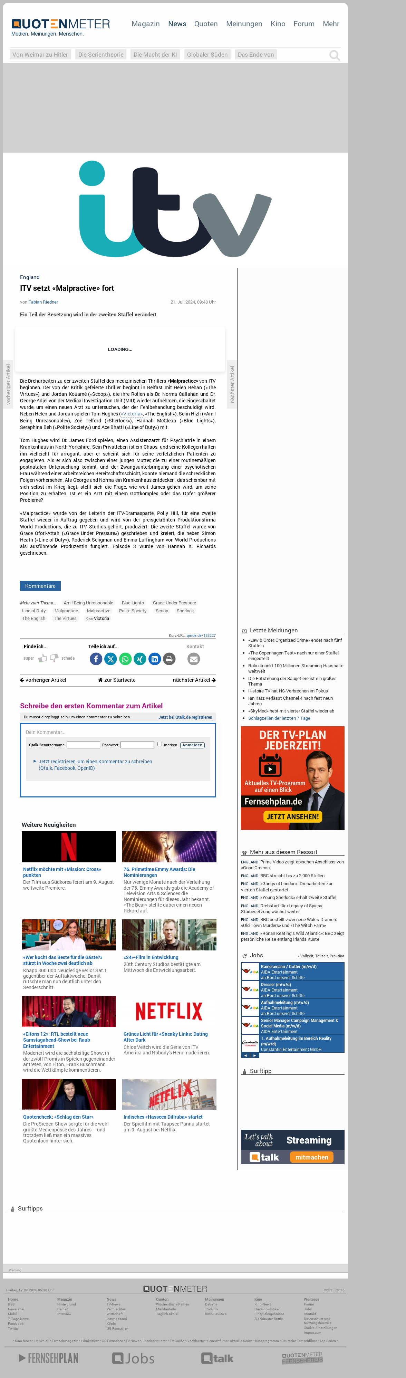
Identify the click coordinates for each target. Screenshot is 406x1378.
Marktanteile (166, 1309)
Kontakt (310, 1314)
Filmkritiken (90, 1341)
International (117, 1319)
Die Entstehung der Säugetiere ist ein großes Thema (292, 681)
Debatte (211, 1304)
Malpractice (66, 610)
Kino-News (262, 1304)
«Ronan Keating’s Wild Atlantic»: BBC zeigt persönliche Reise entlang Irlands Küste (292, 936)
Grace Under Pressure (174, 602)
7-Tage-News (18, 1319)
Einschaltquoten (154, 1341)
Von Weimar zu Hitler (40, 54)
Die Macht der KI (155, 54)
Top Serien (327, 1341)
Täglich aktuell (168, 1314)
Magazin (146, 23)
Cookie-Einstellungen (320, 1328)
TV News (132, 1341)
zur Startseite (117, 680)
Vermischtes (116, 1309)
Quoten (206, 23)
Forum (304, 23)
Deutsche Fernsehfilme (299, 1341)
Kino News (23, 1341)
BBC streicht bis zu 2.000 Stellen (283, 876)
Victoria (97, 618)
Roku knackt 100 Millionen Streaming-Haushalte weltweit (296, 668)
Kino (278, 23)
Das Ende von (256, 54)
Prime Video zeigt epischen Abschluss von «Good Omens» (292, 864)
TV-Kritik (211, 1309)
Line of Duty (34, 610)
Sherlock (185, 610)
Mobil (12, 1314)
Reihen (62, 1309)
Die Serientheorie (101, 54)
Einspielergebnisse (269, 1314)
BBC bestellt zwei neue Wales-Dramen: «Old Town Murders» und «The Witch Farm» (289, 922)
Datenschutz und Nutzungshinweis (317, 1321)
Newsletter (16, 1309)
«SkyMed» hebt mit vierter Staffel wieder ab (291, 711)
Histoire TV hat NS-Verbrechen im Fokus (288, 691)
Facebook (15, 1323)
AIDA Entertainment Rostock (290, 1025)
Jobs (308, 1309)
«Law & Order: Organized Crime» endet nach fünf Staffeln (295, 643)
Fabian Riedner (43, 302)
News (177, 23)
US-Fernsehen (117, 1328)
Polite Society (133, 610)
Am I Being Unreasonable (88, 602)
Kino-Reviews (215, 1314)
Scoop (162, 610)
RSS (11, 1304)
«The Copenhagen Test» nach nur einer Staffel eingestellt (293, 655)
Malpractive (98, 610)
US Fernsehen (112, 1341)
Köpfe (111, 1323)
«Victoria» (132, 414)
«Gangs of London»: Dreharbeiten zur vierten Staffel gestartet (286, 886)
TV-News (113, 1304)
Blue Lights (133, 602)
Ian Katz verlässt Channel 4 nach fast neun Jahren (290, 701)
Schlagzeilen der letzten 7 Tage (279, 718)
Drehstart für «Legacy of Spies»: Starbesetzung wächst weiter (282, 908)
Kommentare (40, 585)
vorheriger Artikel (43, 680)
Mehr (331, 23)
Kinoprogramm (267, 1341)
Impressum (312, 1332)
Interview (64, 1314)
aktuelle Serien (241, 1341)
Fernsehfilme (217, 1341)
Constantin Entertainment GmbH (286, 1043)
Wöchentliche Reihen (172, 1304)
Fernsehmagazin (65, 1341)
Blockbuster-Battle (268, 1319)
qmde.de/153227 (201, 635)
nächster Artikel (194, 680)
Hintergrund (66, 1304)
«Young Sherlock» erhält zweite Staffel (288, 897)
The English (33, 618)
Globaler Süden (207, 54)
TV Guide (177, 1341)
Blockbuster (195, 1341)
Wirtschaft (115, 1314)
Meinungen (244, 23)
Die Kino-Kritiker (266, 1309)
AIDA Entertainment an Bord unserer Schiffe (279, 971)
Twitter (13, 1328)
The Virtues (65, 618)
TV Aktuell (41, 1341)
